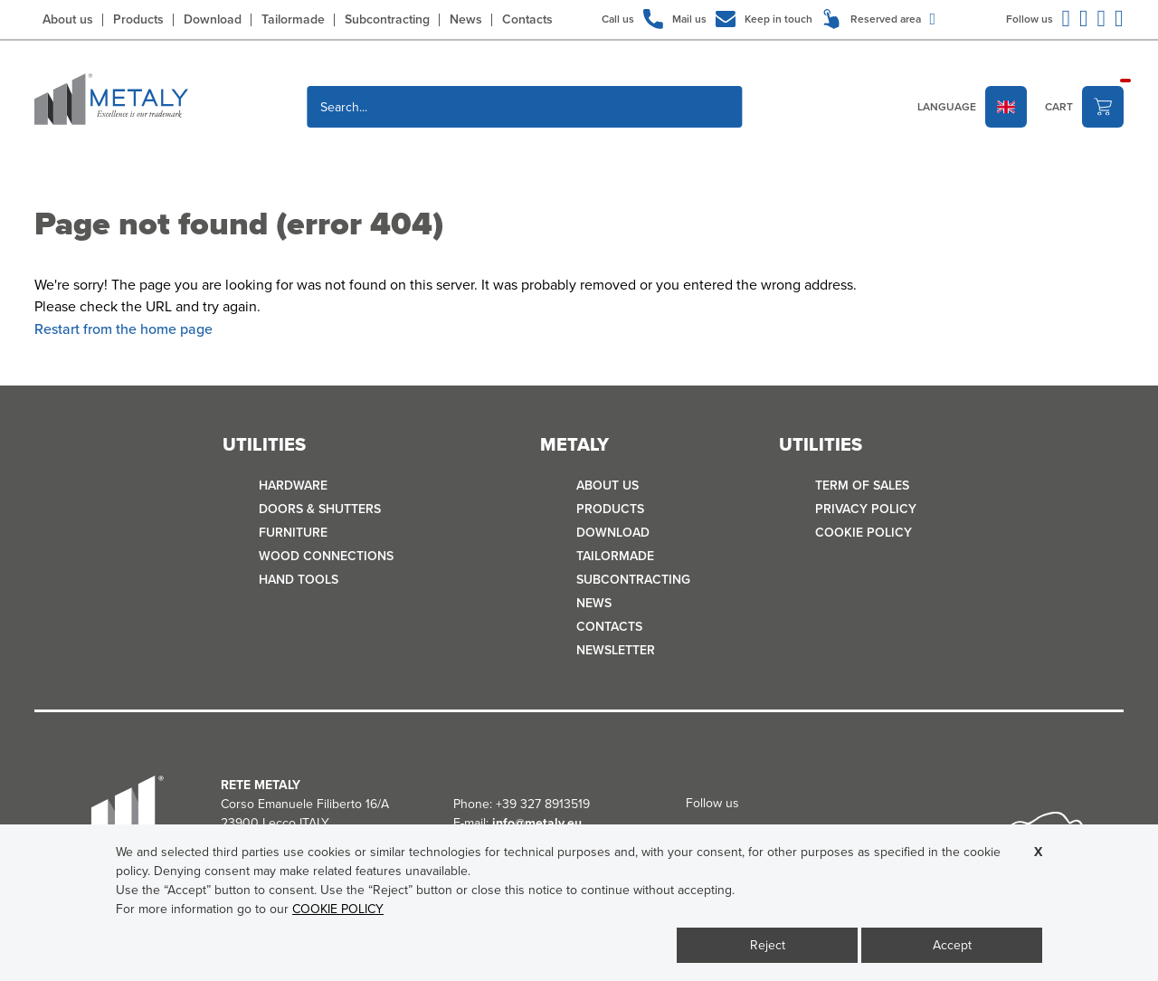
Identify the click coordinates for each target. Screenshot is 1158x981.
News (466, 20)
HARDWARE (293, 485)
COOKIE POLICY (863, 532)
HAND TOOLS (298, 579)
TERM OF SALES (862, 485)
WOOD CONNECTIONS (326, 556)
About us (68, 20)
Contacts (527, 20)
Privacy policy (865, 509)
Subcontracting (387, 20)
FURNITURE (293, 532)
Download (213, 20)
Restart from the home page (123, 328)
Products (138, 20)
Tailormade (293, 20)
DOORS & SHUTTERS (320, 509)
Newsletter (615, 650)
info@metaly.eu (537, 823)
